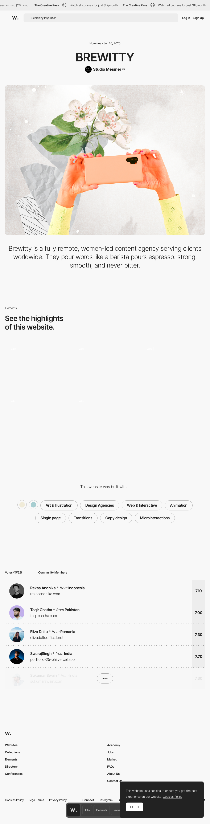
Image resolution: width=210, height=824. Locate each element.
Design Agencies (99, 505)
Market (112, 759)
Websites (11, 745)
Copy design (116, 518)
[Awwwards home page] (73, 810)
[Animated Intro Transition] (105, 366)
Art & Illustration (59, 505)
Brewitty (105, 57)
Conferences (13, 773)
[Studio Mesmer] (105, 69)
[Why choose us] (37, 418)
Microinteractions (155, 518)
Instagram (106, 800)
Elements (101, 810)
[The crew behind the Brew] (173, 366)
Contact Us (114, 781)
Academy (113, 745)
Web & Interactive (142, 505)
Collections (12, 752)
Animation (178, 505)
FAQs (110, 766)
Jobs (110, 752)
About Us (113, 773)
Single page (51, 518)
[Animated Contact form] (37, 366)
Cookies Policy (14, 800)
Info (87, 810)
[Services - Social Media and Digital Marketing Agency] (105, 418)
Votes (117, 810)
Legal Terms (36, 800)
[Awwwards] (15, 18)
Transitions (83, 518)
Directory (11, 766)
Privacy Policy (58, 800)
